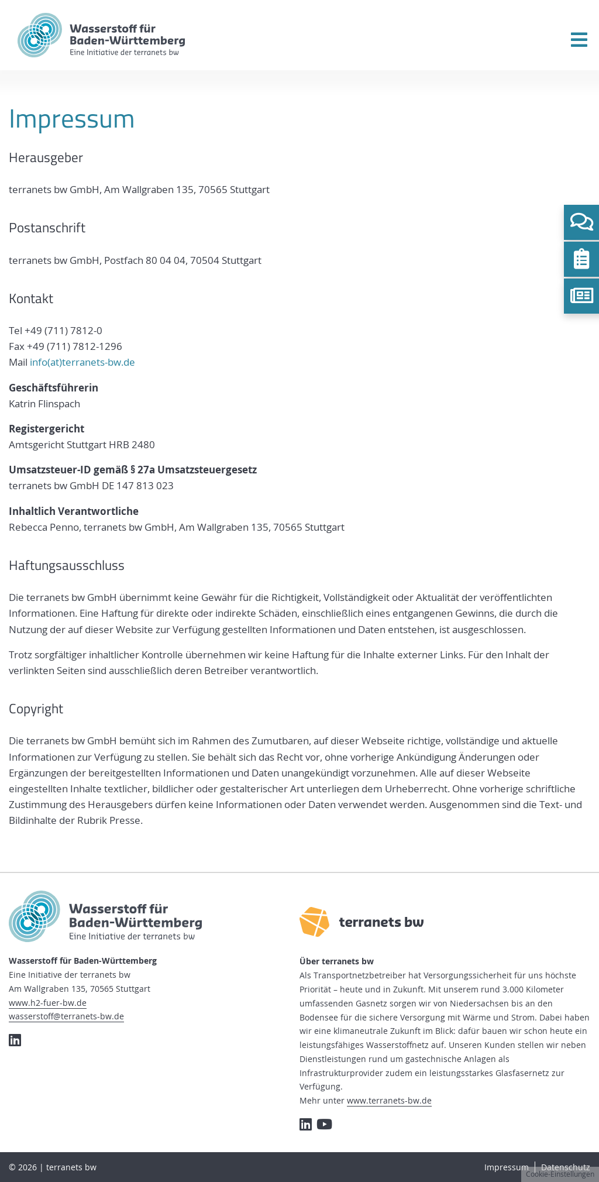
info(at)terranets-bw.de (82, 362)
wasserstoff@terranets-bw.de (66, 1016)
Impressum (506, 1167)
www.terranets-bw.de (389, 1100)
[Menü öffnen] (579, 39)
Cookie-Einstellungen (560, 1174)
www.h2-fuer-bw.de (48, 1002)
